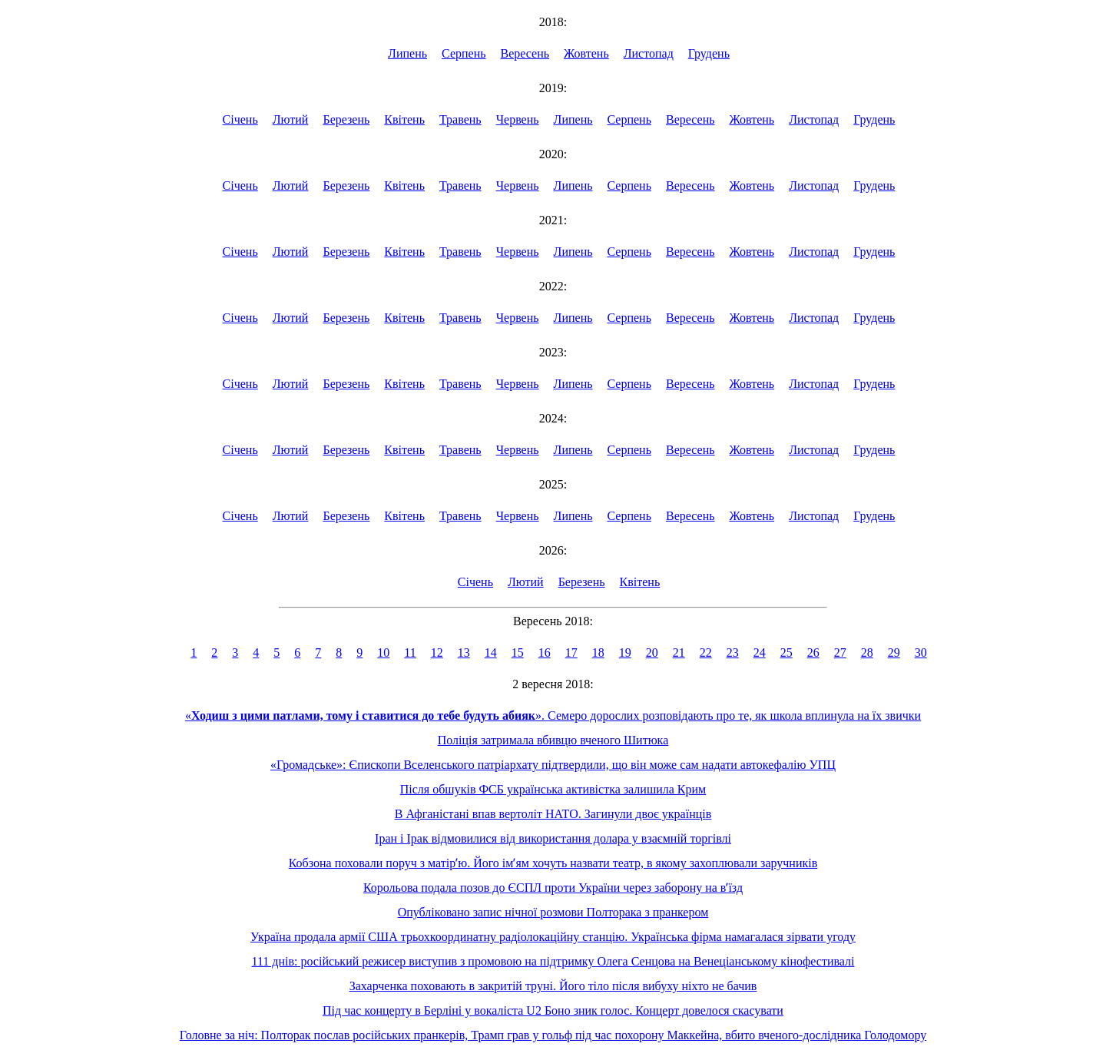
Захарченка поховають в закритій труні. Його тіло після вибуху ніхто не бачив (553, 985)
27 (840, 652)
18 (598, 652)
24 (759, 652)
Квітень (404, 119)
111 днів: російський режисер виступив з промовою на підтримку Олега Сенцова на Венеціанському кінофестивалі (552, 961)
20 (652, 652)
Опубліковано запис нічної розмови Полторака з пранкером (553, 912)
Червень (517, 119)
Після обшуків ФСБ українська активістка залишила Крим (553, 789)
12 (437, 652)
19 (625, 652)
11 (410, 652)
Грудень (709, 53)
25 (786, 652)
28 (867, 652)
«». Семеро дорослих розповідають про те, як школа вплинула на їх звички (553, 715)
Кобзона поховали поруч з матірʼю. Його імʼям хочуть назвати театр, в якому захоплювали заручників (553, 863)
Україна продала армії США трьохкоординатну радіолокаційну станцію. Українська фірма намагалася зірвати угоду (553, 936)
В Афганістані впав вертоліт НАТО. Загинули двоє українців (553, 813)
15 (518, 652)
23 (733, 652)
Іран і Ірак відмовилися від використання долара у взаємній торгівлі (553, 838)
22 (706, 652)
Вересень (525, 53)
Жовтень (586, 53)
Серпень (464, 53)
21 (679, 652)
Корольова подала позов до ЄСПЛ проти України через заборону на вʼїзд (553, 887)
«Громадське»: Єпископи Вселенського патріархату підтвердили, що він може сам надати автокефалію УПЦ (553, 764)
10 (383, 652)
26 (813, 652)
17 (571, 652)
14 (491, 652)
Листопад (649, 53)
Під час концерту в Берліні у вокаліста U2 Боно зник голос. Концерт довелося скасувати (553, 1010)
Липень (407, 53)
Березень (346, 119)
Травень (460, 119)
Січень (240, 119)
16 (544, 652)
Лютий (291, 119)
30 (921, 652)
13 (464, 652)
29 (894, 652)
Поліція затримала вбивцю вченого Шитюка (553, 740)
